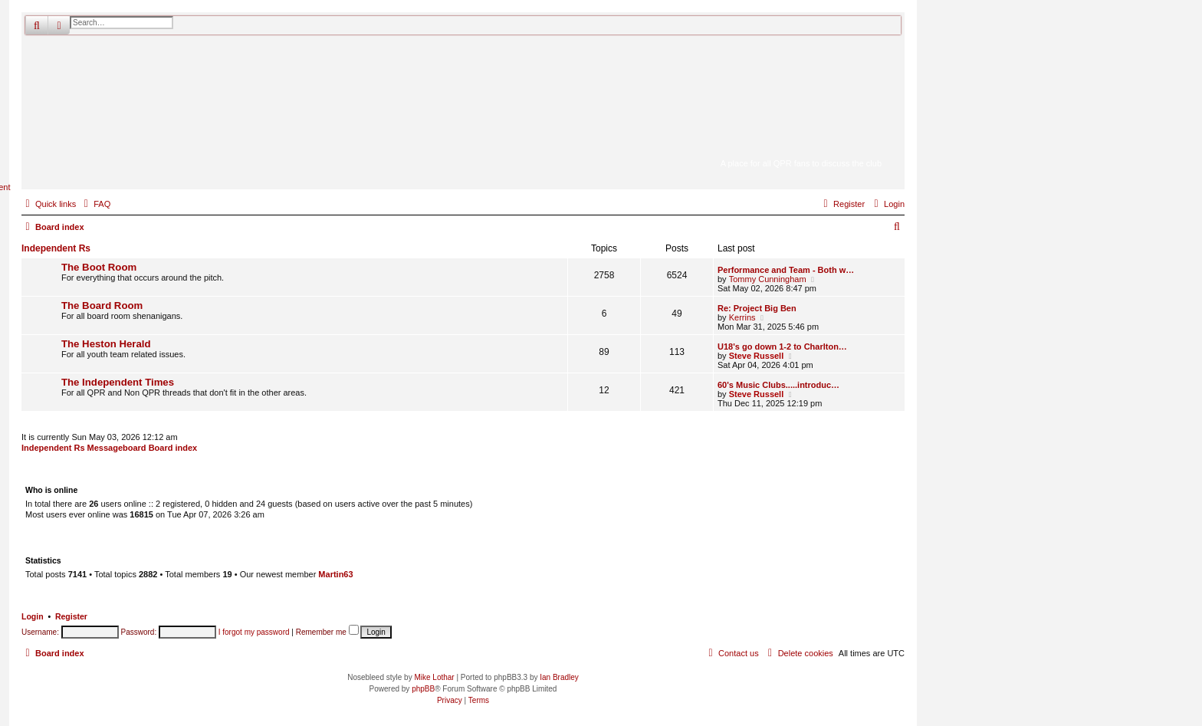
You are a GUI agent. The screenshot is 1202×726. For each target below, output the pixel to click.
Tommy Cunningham (767, 279)
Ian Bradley (559, 677)
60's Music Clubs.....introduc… (778, 384)
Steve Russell (756, 355)
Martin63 (335, 574)
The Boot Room (98, 267)
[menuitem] (95, 204)
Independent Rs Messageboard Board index (109, 447)
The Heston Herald (106, 344)
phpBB (423, 689)
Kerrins (742, 317)
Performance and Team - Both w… (786, 269)
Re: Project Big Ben (757, 308)
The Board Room (102, 305)
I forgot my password (254, 632)
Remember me (327, 632)
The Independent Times (117, 382)
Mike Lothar (434, 677)
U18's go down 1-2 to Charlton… (782, 346)
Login (32, 616)
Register (71, 616)
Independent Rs (55, 248)
